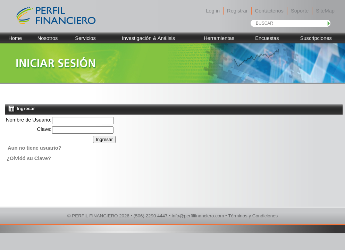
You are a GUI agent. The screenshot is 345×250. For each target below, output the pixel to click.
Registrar (237, 11)
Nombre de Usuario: (28, 120)
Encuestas (267, 38)
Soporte (300, 11)
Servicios (85, 38)
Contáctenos (269, 11)
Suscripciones (316, 38)
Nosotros (47, 38)
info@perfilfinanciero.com (198, 215)
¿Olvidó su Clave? (29, 158)
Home (15, 38)
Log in (213, 11)
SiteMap (325, 11)
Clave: (44, 129)
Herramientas (219, 38)
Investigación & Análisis (148, 38)
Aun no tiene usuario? (34, 148)
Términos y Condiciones (253, 215)
